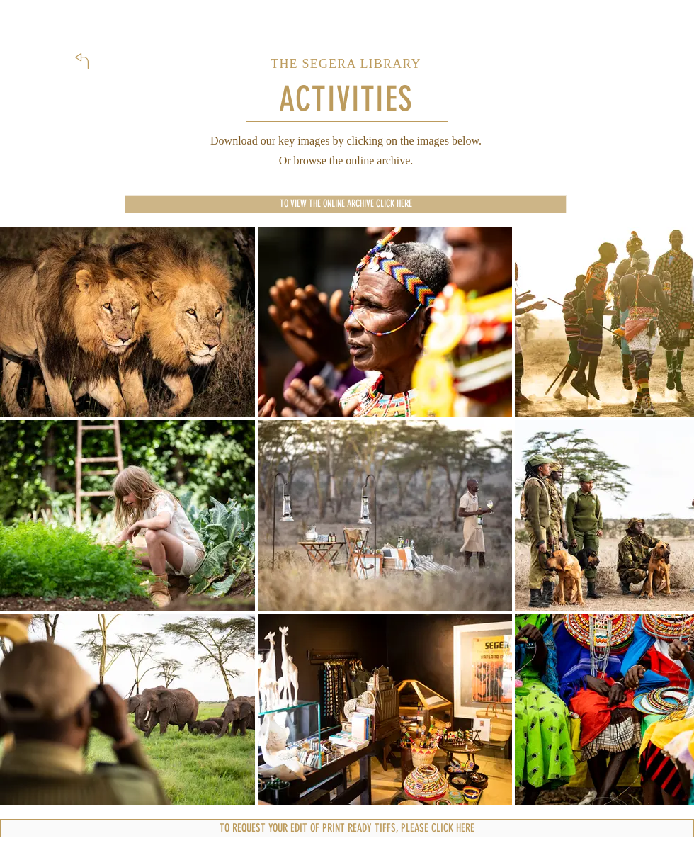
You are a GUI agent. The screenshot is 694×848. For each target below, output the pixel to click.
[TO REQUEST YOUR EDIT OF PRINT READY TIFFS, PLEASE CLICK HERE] (347, 828)
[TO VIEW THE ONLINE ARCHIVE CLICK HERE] (346, 204)
